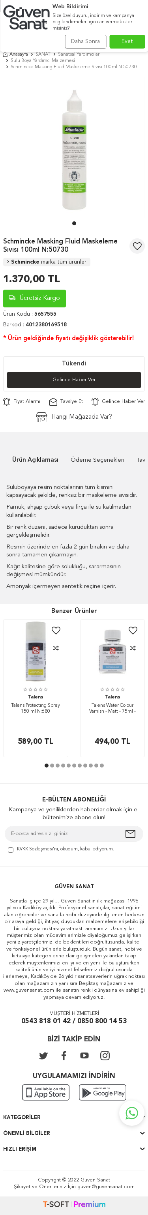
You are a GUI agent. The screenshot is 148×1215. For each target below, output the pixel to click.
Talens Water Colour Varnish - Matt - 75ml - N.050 (112, 709)
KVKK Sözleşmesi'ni (37, 849)
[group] (74, 147)
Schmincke (46, 262)
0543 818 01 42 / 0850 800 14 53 (74, 1021)
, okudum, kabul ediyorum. (61, 850)
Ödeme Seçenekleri (97, 460)
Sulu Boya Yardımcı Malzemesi (43, 60)
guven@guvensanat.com (106, 1186)
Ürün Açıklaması (35, 460)
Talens (35, 697)
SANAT (43, 54)
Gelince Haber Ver (74, 379)
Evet (127, 41)
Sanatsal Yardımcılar (78, 54)
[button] (74, 223)
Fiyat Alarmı (21, 402)
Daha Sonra (85, 41)
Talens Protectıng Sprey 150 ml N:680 (35, 708)
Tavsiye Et (66, 402)
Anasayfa (15, 54)
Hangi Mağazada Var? (74, 417)
